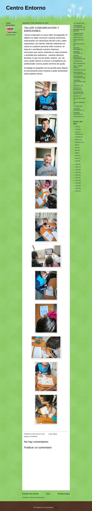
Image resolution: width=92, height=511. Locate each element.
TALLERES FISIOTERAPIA (77, 109)
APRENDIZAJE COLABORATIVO (78, 26)
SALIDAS (76, 96)
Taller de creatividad (78, 102)
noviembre (78, 137)
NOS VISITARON (78, 63)
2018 (76, 177)
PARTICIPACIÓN (78, 70)
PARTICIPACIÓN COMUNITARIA (78, 77)
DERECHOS (76, 37)
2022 (76, 167)
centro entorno (12, 32)
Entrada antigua (64, 494)
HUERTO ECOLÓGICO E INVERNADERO (77, 57)
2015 (76, 185)
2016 (76, 183)
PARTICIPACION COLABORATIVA (78, 73)
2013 (76, 191)
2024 (76, 132)
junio (76, 147)
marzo (77, 155)
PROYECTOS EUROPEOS (77, 88)
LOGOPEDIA (33, 436)
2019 (76, 175)
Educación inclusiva (78, 44)
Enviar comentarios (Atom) (37, 497)
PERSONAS (76, 85)
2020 (76, 172)
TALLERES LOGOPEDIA (77, 113)
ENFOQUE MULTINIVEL (77, 52)
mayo (76, 150)
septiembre (78, 142)
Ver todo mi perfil (10, 35)
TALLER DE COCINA (79, 98)
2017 (76, 180)
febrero (77, 158)
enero (76, 161)
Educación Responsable (77, 48)
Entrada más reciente (30, 494)
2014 (76, 188)
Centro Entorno (26, 8)
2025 (76, 129)
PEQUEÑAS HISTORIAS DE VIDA (79, 81)
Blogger (56, 507)
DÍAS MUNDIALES (78, 40)
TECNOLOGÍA (77, 116)
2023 (76, 164)
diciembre (78, 134)
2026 (76, 126)
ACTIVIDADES (77, 23)
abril (76, 153)
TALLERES (76, 106)
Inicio (48, 494)
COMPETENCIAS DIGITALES (78, 34)
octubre (77, 139)
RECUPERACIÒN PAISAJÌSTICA (78, 92)
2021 (76, 169)
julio (76, 145)
